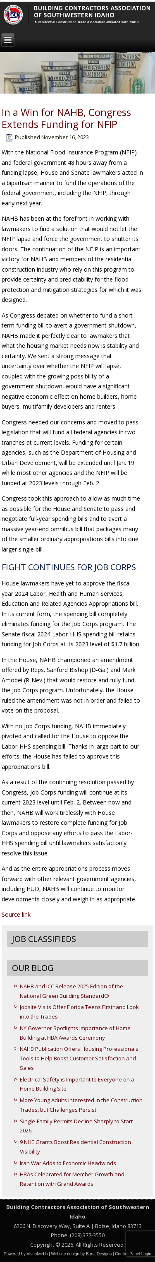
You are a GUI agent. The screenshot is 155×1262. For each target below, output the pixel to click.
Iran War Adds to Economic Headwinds (68, 1163)
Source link (16, 914)
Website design (65, 1254)
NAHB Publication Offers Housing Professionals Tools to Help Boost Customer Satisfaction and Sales (79, 1058)
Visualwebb (37, 1254)
